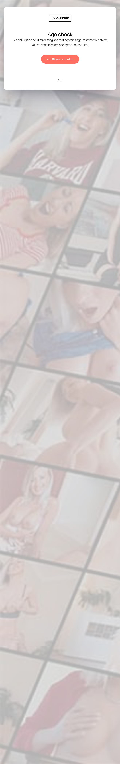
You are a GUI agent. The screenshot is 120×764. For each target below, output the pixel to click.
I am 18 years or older (60, 59)
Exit (60, 80)
